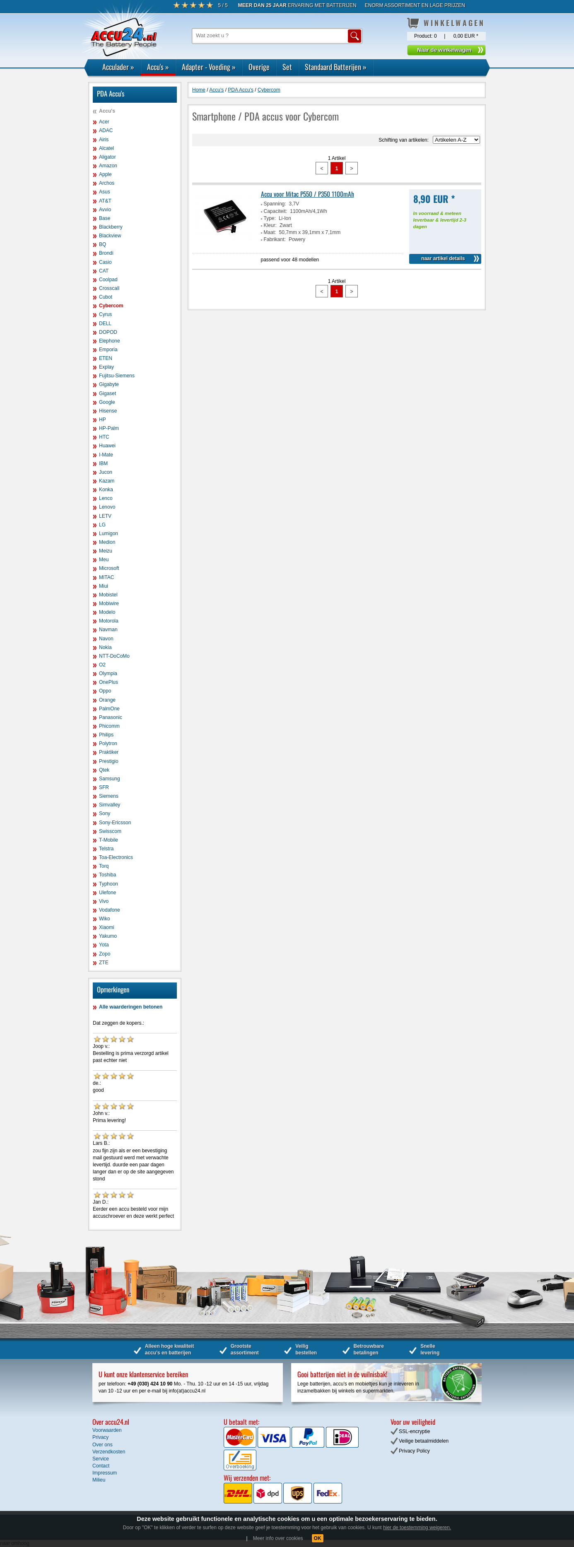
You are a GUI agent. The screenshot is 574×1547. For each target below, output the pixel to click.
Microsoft (109, 568)
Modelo (107, 612)
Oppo (105, 691)
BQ (102, 244)
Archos (106, 183)
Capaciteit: (275, 211)
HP (102, 419)
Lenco (106, 498)
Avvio (105, 209)
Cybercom (111, 306)
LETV (105, 516)
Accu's (158, 66)
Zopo (104, 954)
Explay (106, 367)
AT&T (105, 201)
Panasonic (110, 717)
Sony (104, 813)
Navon (106, 639)
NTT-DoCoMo (114, 656)
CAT (104, 271)
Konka (106, 489)
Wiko (104, 919)
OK (317, 1538)
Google (107, 402)
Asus (104, 192)
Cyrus (105, 314)
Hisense (108, 411)
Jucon (105, 472)
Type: (270, 218)
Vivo (104, 901)
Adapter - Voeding (209, 66)
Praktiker (108, 752)
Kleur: (270, 225)
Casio (105, 262)
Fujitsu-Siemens (117, 376)
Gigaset (107, 393)
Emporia (108, 349)
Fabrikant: (275, 239)
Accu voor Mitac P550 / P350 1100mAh (307, 194)
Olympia (108, 673)
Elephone (109, 341)
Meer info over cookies (278, 1538)
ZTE (104, 962)
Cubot (105, 297)
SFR (104, 787)
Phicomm (109, 726)
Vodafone (109, 910)
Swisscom (110, 831)
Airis (104, 139)
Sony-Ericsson (115, 822)
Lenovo (107, 507)
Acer (104, 122)
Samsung (109, 779)
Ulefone (107, 892)
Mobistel (108, 595)
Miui (103, 586)
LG (102, 525)
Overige (259, 66)
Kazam (106, 481)
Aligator (107, 157)
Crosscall (109, 288)
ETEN (105, 358)
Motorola (108, 621)
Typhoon (108, 884)
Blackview (110, 236)
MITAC (106, 577)
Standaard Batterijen (336, 66)
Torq (104, 866)
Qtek (104, 770)
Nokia (105, 647)
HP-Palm (109, 428)
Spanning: (275, 204)
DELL (105, 323)
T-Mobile (108, 840)
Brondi (106, 253)
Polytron (108, 743)
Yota (104, 945)
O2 (102, 665)
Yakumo (108, 936)
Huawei (107, 446)
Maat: (270, 232)
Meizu (105, 551)
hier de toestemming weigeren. (417, 1527)
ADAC (106, 130)
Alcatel (106, 148)
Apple (105, 174)
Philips (106, 735)
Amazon (108, 166)
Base (104, 218)
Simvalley (109, 805)
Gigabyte (109, 384)
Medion (107, 542)
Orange (107, 700)
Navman (108, 629)
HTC (104, 437)
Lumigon (108, 533)
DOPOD (108, 332)
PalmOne (109, 709)
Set (287, 66)
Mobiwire (109, 603)
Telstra (106, 849)
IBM (103, 463)
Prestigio (108, 761)
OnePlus (108, 682)
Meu (104, 559)
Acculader (118, 66)
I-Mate (106, 455)
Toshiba (107, 875)
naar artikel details (443, 258)
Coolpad (108, 279)
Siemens (108, 796)
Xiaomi (106, 927)
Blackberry (111, 227)
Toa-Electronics (116, 857)
